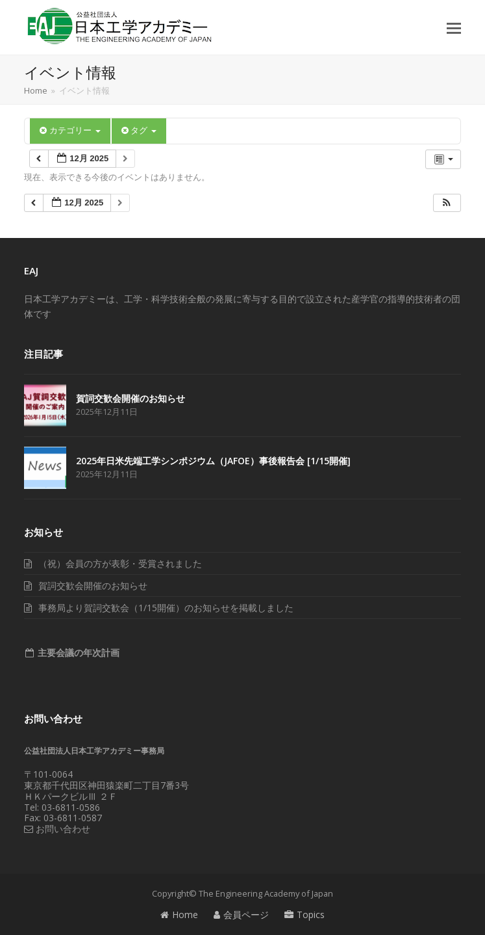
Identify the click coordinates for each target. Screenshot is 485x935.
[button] (454, 27)
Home (179, 914)
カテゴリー (70, 130)
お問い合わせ (57, 829)
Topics (304, 914)
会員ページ (241, 914)
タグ (138, 130)
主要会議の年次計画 (77, 652)
